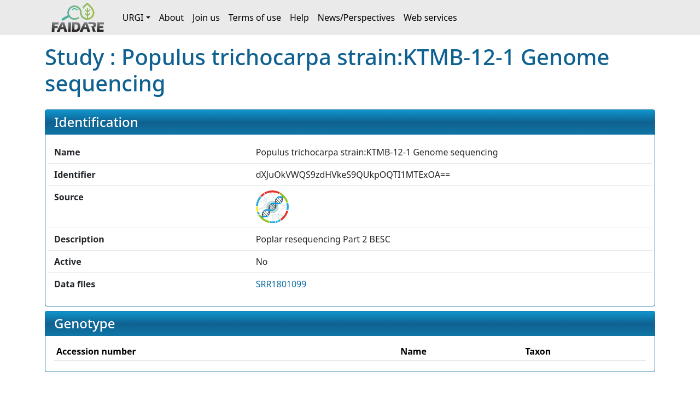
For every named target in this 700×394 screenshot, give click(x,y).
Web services (430, 17)
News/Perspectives (356, 17)
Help (299, 17)
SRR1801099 (281, 284)
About (171, 17)
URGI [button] (133, 17)
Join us (206, 17)
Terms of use (255, 17)
